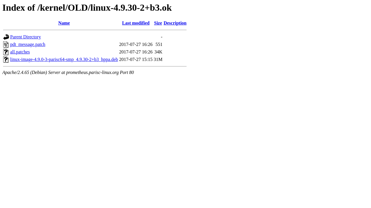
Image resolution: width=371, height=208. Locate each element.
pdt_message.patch (27, 44)
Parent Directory (25, 36)
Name (64, 23)
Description (174, 23)
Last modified (136, 23)
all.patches (20, 51)
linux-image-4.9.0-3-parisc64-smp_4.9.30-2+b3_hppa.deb (64, 59)
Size (158, 23)
